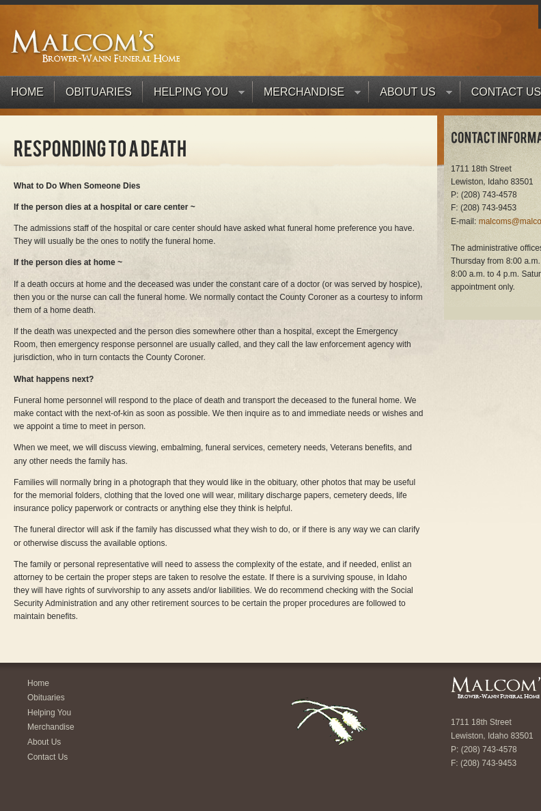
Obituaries (99, 92)
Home (27, 92)
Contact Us (47, 757)
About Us (410, 95)
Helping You (194, 95)
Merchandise (307, 95)
